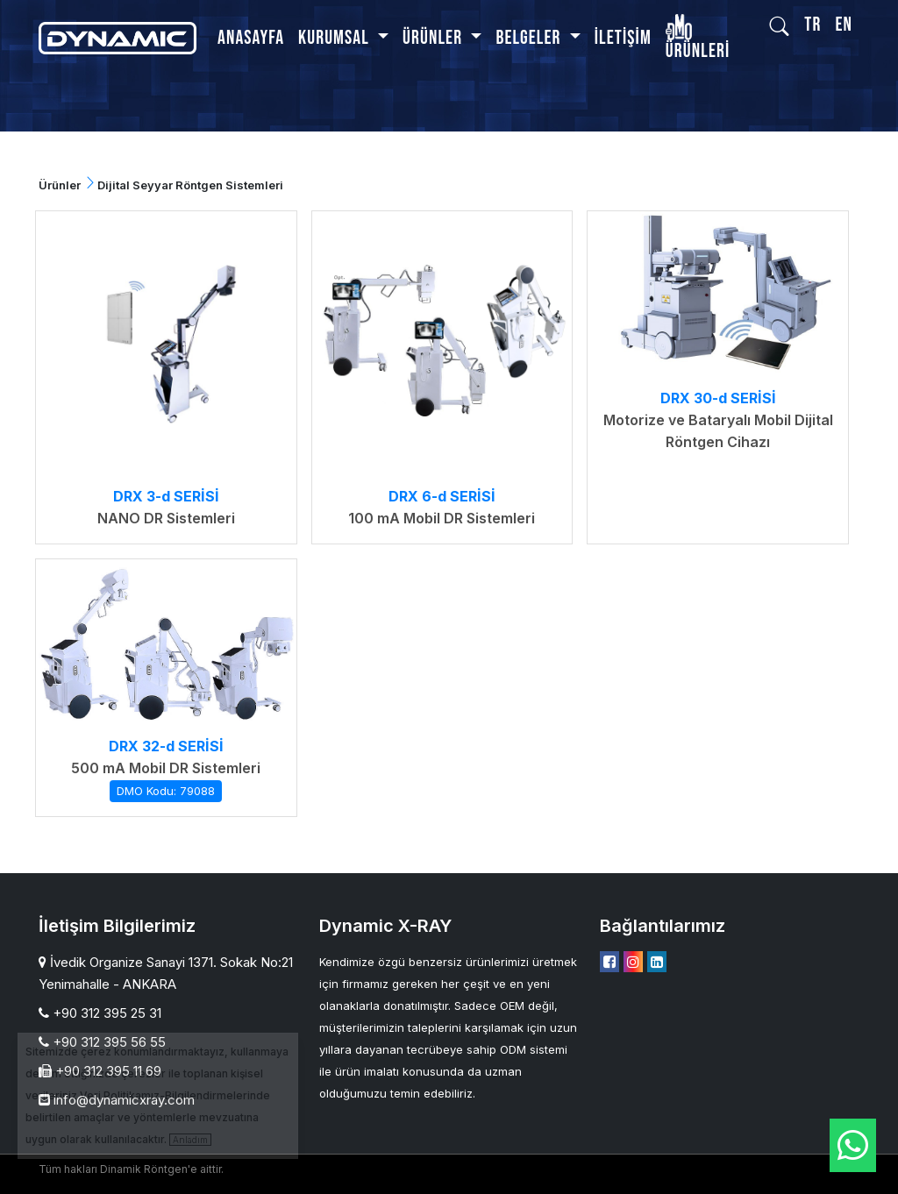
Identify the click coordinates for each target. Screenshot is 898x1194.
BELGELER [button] (530, 38)
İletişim (623, 38)
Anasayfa (250, 38)
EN (843, 25)
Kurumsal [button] (335, 38)
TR (812, 25)
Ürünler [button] (435, 38)
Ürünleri (698, 40)
